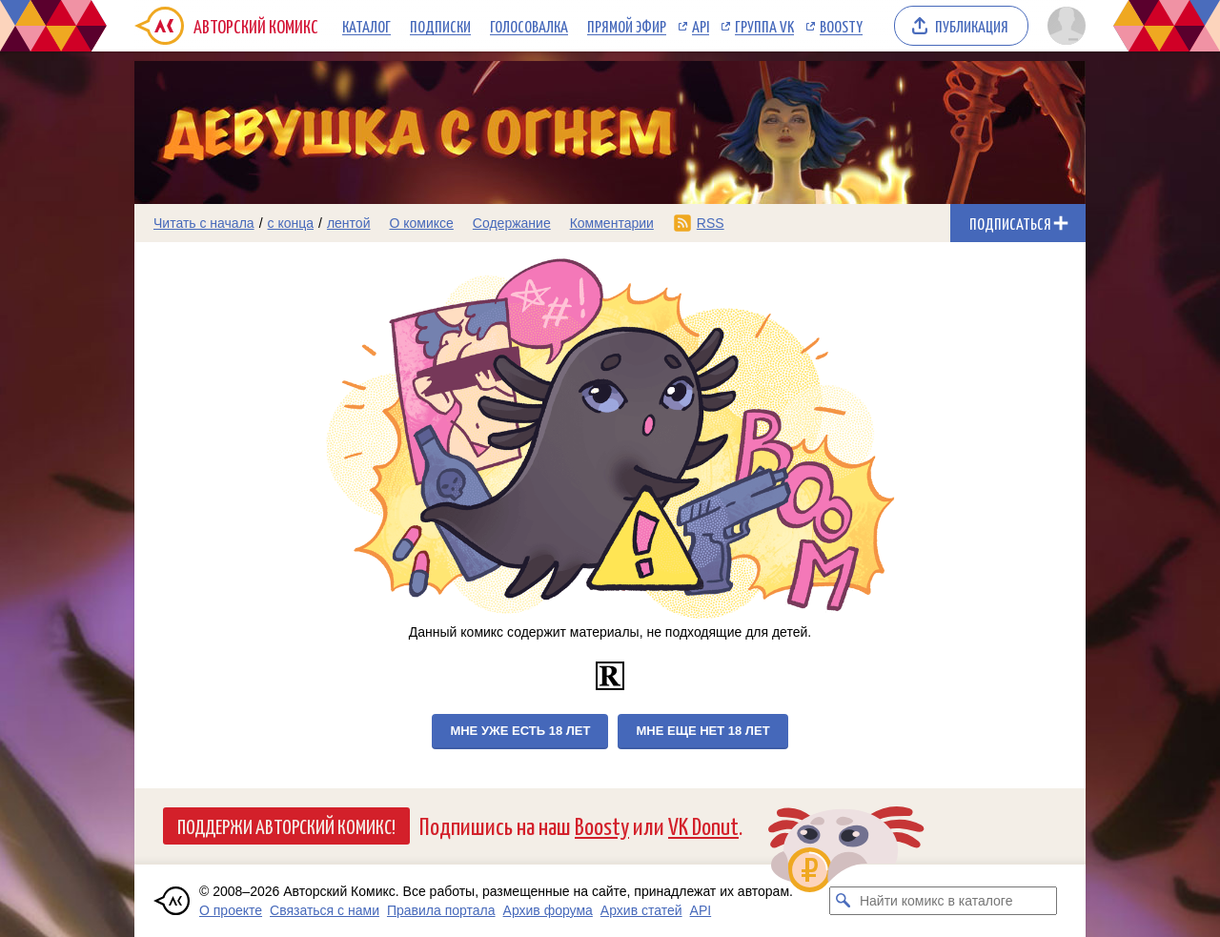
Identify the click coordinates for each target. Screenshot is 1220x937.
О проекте (230, 910)
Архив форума (548, 910)
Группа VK (764, 25)
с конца (291, 223)
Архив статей (641, 910)
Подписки (440, 25)
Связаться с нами (324, 910)
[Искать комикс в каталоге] (843, 900)
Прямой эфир (626, 25)
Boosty (841, 25)
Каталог (366, 25)
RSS (710, 223)
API (700, 25)
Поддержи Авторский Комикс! (286, 825)
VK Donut (703, 825)
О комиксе (421, 223)
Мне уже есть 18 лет (520, 730)
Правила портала (441, 910)
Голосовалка (529, 25)
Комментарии (612, 223)
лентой (349, 223)
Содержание (512, 223)
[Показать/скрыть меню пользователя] (1063, 25)
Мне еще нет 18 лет (702, 730)
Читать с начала (203, 223)
